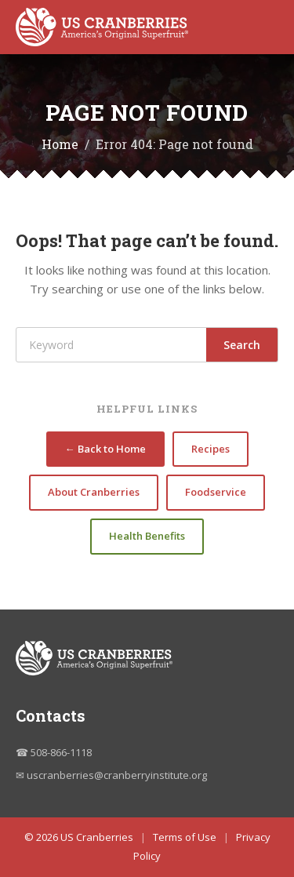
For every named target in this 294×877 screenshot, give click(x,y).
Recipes (210, 449)
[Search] (111, 345)
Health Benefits (147, 536)
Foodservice (215, 492)
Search (241, 344)
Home (60, 144)
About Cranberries (94, 492)
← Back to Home (105, 449)
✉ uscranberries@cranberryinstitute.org (111, 775)
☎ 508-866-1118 (54, 752)
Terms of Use (184, 837)
